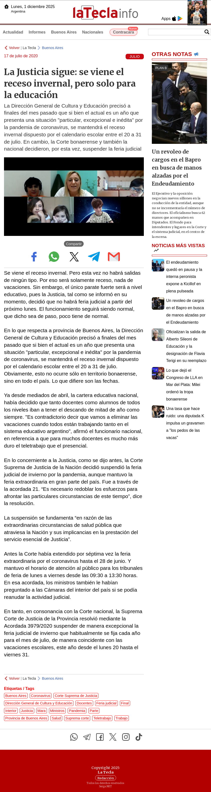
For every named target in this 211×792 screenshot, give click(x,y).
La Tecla (29, 48)
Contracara (125, 31)
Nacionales (92, 32)
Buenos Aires (64, 32)
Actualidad (13, 32)
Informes (37, 32)
